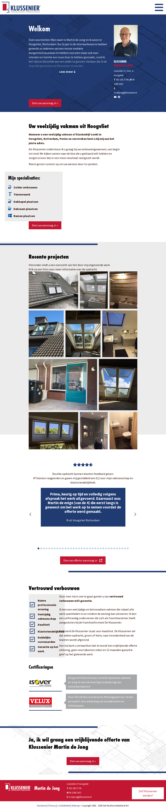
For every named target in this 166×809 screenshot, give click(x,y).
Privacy (52, 805)
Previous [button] (30, 514)
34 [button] (129, 549)
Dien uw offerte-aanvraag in (82, 560)
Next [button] (135, 514)
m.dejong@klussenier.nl (125, 92)
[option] (83, 507)
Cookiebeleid (63, 805)
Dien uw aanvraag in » (45, 103)
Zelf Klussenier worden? (148, 793)
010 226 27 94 (121, 79)
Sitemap (76, 805)
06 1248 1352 (75, 792)
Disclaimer (42, 805)
